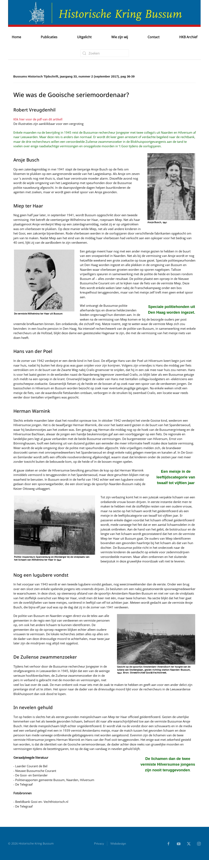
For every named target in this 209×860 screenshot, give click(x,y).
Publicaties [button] (49, 37)
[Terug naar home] (104, 13)
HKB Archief (188, 37)
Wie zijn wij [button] (119, 37)
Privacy (99, 844)
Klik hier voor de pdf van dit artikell (37, 119)
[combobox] (104, 53)
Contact (154, 37)
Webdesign (118, 844)
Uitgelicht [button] (84, 37)
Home (16, 37)
